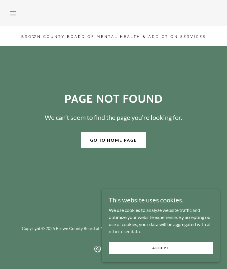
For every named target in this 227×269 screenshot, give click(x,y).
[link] (113, 36)
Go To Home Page (113, 140)
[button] (13, 13)
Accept (160, 248)
